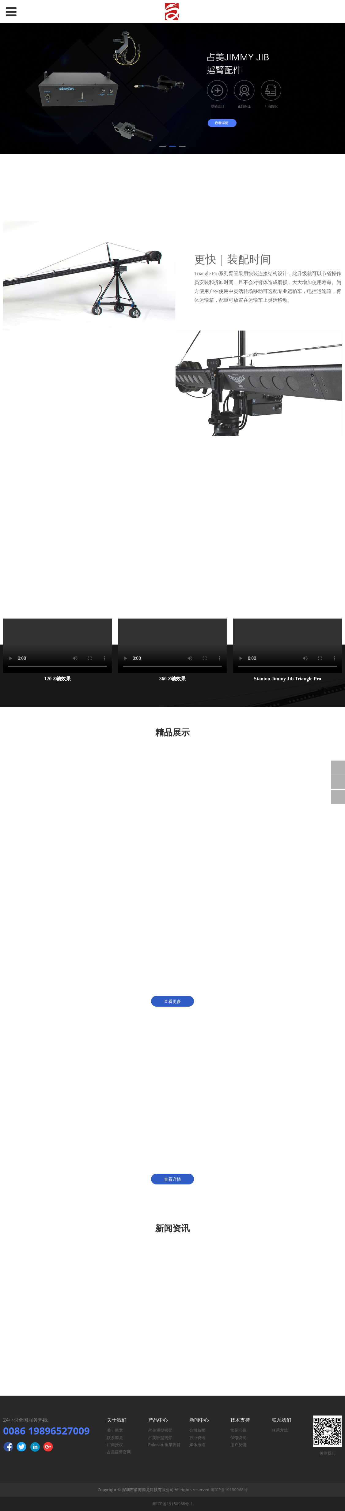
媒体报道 (197, 1444)
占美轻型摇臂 (160, 1437)
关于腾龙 (115, 1430)
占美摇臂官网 (119, 1452)
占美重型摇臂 (160, 1430)
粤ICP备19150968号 (229, 1489)
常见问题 (238, 1430)
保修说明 (238, 1437)
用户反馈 (238, 1444)
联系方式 (280, 1430)
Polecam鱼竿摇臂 (164, 1444)
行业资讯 (197, 1437)
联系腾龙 (115, 1437)
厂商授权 (115, 1444)
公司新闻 (197, 1430)
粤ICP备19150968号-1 (172, 1503)
